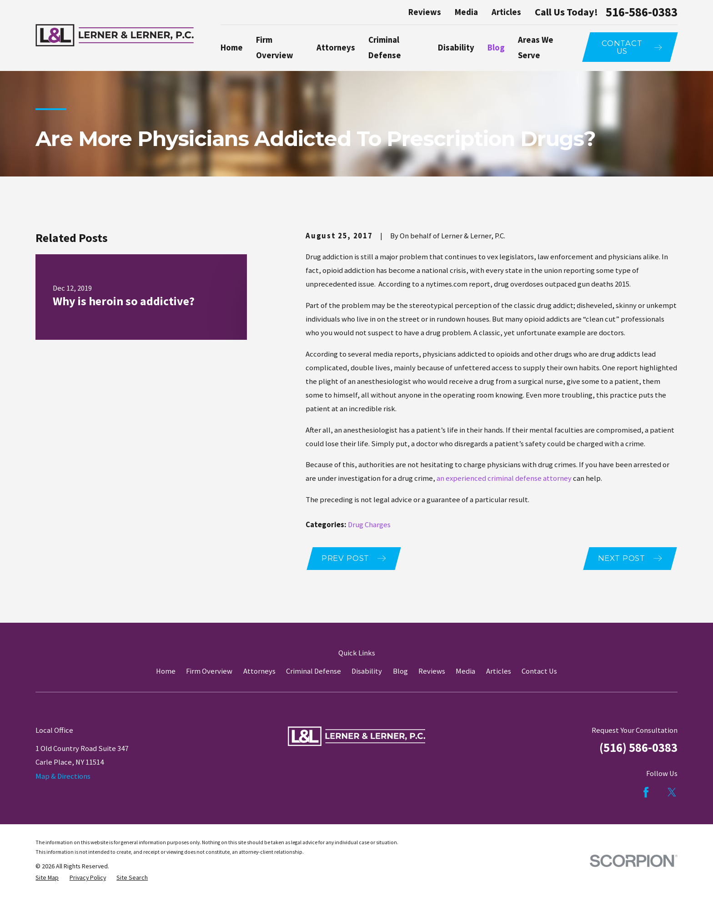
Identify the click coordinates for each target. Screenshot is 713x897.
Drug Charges (369, 524)
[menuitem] (47, 877)
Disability (366, 671)
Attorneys (259, 671)
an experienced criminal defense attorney (504, 478)
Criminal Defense (313, 671)
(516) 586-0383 (638, 747)
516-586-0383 (642, 12)
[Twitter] (672, 792)
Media (466, 12)
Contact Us (539, 671)
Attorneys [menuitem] (335, 47)
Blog (400, 671)
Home (166, 671)
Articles (506, 12)
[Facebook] (646, 792)
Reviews (424, 12)
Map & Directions (62, 776)
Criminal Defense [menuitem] (384, 47)
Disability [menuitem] (456, 47)
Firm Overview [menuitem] (274, 47)
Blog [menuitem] (496, 47)
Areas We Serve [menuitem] (535, 47)
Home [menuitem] (232, 47)
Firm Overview (209, 671)
